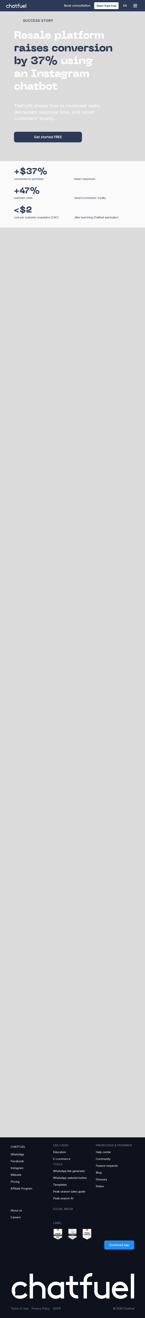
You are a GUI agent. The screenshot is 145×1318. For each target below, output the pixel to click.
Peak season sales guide (69, 1191)
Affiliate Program (21, 1188)
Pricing (15, 1181)
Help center (103, 1152)
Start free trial (106, 6)
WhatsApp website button (70, 1178)
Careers (16, 1217)
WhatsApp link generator (69, 1171)
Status (100, 1186)
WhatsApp (17, 1154)
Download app (119, 1245)
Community (103, 1159)
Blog (99, 1172)
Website (16, 1175)
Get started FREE (48, 137)
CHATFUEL (18, 1147)
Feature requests (107, 1165)
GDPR (57, 1308)
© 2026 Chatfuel (123, 1308)
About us (16, 1210)
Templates (60, 1184)
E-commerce (61, 1159)
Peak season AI (63, 1198)
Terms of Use (20, 1308)
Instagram (17, 1168)
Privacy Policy (41, 1308)
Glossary (101, 1179)
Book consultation (77, 5)
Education (59, 1152)
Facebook (17, 1161)
